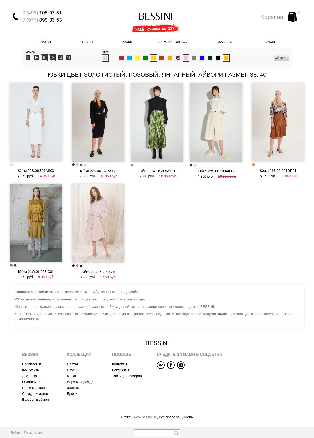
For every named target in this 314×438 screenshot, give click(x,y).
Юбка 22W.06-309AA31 (157, 171)
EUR (40, 52)
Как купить (30, 370)
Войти (15, 432)
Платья (45, 42)
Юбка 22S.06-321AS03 (36, 171)
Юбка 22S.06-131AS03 (98, 171)
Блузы (87, 42)
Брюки (270, 42)
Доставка (29, 376)
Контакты (119, 364)
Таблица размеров (127, 376)
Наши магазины (34, 388)
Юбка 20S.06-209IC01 (98, 272)
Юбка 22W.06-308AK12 (215, 171)
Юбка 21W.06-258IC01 (36, 272)
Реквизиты (120, 370)
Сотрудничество (35, 394)
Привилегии (31, 364)
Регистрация (33, 432)
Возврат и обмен (35, 399)
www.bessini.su (145, 417)
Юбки (127, 42)
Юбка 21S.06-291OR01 (278, 171)
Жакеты (225, 42)
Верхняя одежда (173, 42)
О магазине (31, 382)
